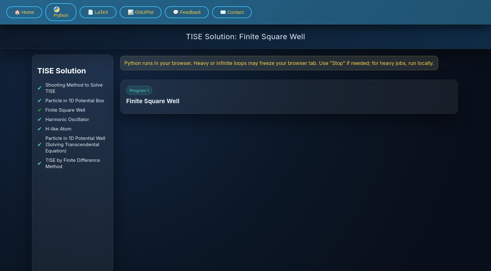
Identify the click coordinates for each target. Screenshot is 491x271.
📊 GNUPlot (140, 12)
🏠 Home (24, 12)
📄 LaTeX (98, 12)
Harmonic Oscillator (67, 119)
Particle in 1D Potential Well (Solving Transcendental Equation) (75, 144)
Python (61, 12)
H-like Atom (58, 129)
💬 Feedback (187, 12)
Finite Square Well (65, 110)
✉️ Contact (232, 12)
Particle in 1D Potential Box (74, 101)
